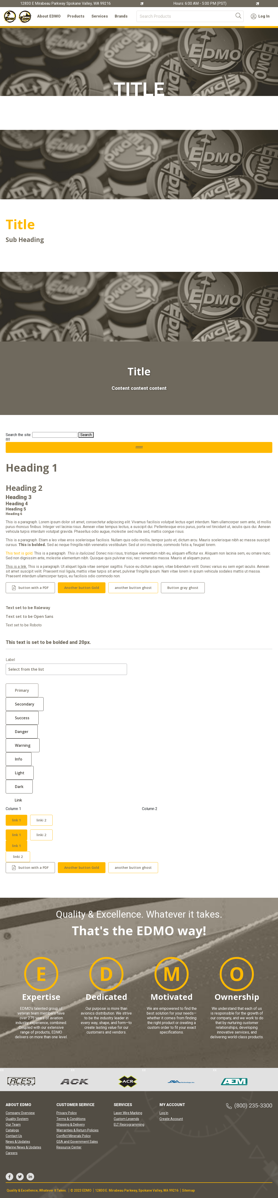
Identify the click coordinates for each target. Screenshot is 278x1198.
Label (10, 660)
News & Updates (18, 1141)
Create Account (171, 1119)
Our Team (13, 1124)
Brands (121, 16)
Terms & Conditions (71, 1119)
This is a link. (16, 566)
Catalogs (12, 1130)
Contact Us (14, 1136)
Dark (19, 786)
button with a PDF (33, 587)
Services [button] (99, 16)
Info (18, 759)
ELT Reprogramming (129, 1124)
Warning (22, 745)
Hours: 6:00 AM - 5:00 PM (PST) (200, 3)
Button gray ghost (182, 587)
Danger (21, 731)
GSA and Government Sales (77, 1141)
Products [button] (75, 16)
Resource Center (69, 1147)
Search (86, 435)
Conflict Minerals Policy (73, 1136)
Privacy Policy (66, 1113)
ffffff (139, 447)
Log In (260, 16)
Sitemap (188, 1190)
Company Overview (20, 1113)
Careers (12, 1153)
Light (19, 772)
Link (18, 800)
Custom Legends (126, 1119)
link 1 (16, 820)
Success (22, 717)
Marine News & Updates (23, 1147)
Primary (22, 690)
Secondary (24, 704)
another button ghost (133, 587)
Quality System (17, 1119)
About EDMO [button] (49, 16)
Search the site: (18, 435)
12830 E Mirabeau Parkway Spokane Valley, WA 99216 (66, 3)
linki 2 (41, 820)
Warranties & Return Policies (77, 1130)
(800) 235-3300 (249, 1105)
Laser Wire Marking (128, 1113)
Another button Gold (81, 587)
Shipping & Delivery (70, 1124)
